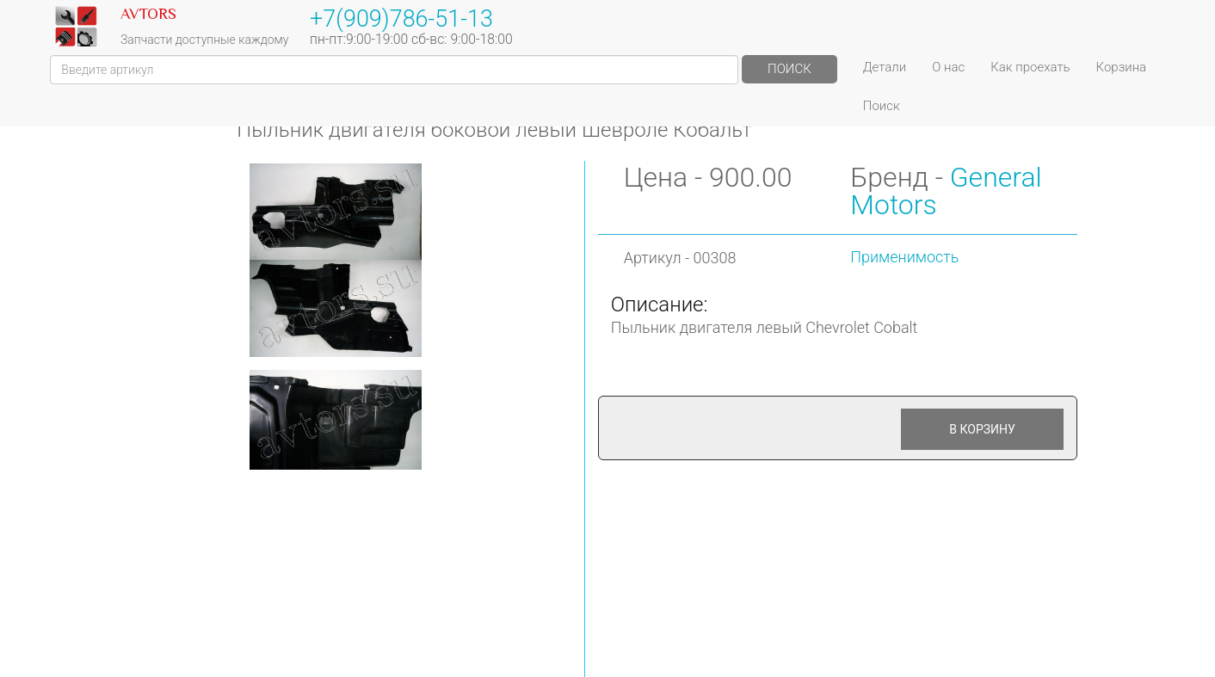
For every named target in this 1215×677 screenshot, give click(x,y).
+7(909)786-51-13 (401, 19)
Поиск (789, 69)
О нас (948, 67)
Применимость (904, 257)
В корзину (982, 429)
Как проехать (1030, 67)
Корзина (1121, 67)
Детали (884, 67)
